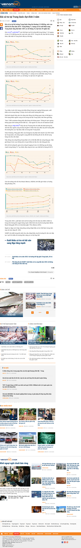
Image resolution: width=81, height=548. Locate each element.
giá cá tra (8, 282)
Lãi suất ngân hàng (64, 523)
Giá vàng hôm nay (6, 523)
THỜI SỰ (6, 10)
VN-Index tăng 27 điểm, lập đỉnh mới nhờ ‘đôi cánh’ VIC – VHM (18, 497)
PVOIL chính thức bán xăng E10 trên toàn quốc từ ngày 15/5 (41, 342)
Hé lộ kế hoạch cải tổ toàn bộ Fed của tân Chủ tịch (48, 508)
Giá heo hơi (41, 523)
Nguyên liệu (21, 13)
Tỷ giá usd (22, 523)
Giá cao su (33, 526)
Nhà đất (4, 380)
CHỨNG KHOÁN (40, 10)
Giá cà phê (47, 523)
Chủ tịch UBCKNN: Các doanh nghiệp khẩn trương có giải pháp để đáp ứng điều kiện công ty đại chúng (27, 395)
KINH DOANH (55, 10)
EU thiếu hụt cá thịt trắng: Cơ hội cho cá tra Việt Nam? (13, 359)
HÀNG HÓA (16, 10)
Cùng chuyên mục (35, 324)
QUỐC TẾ (22, 10)
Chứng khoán (6, 398)
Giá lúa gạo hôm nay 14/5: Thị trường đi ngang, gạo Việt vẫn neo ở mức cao (42, 347)
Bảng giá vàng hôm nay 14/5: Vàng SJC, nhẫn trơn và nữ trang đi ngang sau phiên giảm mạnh (42, 355)
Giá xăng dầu (73, 523)
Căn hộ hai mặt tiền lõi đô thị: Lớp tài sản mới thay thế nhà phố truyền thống (25, 378)
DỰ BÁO (10, 10)
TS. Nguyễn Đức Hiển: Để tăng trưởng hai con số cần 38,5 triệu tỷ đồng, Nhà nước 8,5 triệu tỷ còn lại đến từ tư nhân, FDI (48, 496)
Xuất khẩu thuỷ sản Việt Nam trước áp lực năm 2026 (40, 294)
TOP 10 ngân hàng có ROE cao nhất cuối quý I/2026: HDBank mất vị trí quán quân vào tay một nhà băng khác (27, 386)
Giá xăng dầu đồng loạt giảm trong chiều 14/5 (40, 351)
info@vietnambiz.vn (10, 545)
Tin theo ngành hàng (64, 15)
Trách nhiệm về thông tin (7, 546)
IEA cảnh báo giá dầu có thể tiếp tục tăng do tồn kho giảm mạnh (41, 359)
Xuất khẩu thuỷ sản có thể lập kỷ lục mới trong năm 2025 (14, 350)
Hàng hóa (4, 13)
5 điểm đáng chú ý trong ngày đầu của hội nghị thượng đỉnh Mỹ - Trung (23, 371)
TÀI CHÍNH (27, 10)
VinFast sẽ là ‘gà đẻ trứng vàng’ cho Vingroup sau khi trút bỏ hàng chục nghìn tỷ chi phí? (8, 447)
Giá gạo (27, 526)
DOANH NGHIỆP (48, 10)
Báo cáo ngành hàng (45, 13)
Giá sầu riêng (15, 526)
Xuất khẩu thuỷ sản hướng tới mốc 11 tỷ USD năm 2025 (13, 355)
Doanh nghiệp (3, 451)
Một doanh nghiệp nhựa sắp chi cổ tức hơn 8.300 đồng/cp (27, 446)
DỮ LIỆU (61, 10)
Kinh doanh (2, 428)
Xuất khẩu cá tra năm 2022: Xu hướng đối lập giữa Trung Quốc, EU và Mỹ (32, 257)
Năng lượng (12, 13)
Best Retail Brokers (41, 526)
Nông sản (34, 13)
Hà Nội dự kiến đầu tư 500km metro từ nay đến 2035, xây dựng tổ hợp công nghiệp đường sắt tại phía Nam (48, 481)
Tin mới (6, 368)
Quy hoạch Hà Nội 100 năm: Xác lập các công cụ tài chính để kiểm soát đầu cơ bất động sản (73, 467)
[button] (32, 312)
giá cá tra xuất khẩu (29, 282)
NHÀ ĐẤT (33, 10)
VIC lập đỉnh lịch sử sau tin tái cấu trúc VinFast (48, 464)
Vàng (28, 13)
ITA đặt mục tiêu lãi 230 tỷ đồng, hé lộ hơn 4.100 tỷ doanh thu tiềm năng (73, 509)
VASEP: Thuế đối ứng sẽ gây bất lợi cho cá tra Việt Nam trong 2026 (13, 342)
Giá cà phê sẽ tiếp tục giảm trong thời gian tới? (27, 422)
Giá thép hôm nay (6, 526)
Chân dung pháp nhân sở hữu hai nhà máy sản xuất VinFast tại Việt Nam (46, 423)
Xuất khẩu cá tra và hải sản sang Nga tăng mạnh (19, 241)
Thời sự (43, 487)
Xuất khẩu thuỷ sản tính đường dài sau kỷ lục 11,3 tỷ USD (41, 304)
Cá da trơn (11, 315)
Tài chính (5, 389)
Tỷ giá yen (28, 523)
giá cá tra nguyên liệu (17, 282)
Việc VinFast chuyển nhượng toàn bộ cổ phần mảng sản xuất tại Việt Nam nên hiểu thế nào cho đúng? (9, 423)
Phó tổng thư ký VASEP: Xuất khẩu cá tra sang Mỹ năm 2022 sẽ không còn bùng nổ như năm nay (32, 262)
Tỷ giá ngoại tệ (15, 523)
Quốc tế (4, 373)
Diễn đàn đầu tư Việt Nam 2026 (54, 526)
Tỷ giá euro (34, 523)
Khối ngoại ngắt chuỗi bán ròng (14, 463)
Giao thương (56, 13)
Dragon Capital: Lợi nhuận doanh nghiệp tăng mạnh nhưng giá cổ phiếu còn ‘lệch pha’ (46, 447)
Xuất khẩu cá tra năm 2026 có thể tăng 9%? (12, 347)
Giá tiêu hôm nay (55, 523)
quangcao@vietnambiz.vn (70, 539)
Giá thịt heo (21, 526)
